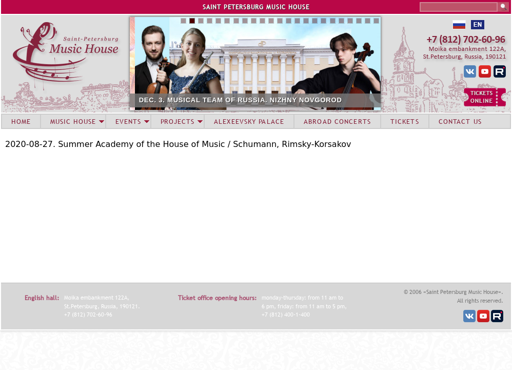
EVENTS (128, 121)
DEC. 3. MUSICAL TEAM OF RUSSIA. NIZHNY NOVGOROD (275, 100)
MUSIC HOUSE (72, 121)
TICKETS (404, 121)
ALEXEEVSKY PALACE (249, 121)
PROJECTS (178, 121)
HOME (21, 121)
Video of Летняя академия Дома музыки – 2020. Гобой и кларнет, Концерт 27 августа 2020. (133, 215)
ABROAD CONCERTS (337, 121)
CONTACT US (460, 121)
